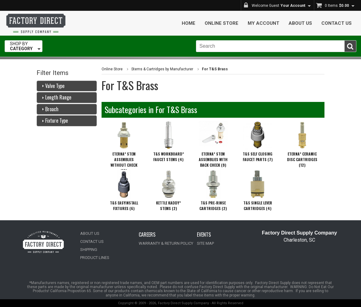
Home (188, 23)
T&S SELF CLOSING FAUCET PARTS (258, 156)
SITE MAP (205, 243)
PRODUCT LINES (94, 257)
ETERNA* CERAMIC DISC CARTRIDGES (302, 159)
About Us (300, 23)
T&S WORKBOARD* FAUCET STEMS (168, 156)
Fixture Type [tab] (54, 120)
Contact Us (336, 23)
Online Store (221, 23)
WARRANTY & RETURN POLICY (166, 243)
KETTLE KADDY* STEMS (168, 205)
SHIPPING (88, 249)
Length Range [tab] (55, 97)
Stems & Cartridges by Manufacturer (162, 69)
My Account (263, 23)
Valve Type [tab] (52, 86)
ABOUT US (89, 233)
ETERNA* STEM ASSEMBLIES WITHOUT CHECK (124, 162)
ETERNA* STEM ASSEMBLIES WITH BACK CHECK (213, 159)
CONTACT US (92, 241)
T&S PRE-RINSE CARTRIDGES (213, 205)
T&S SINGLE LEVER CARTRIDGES (257, 205)
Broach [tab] (49, 109)
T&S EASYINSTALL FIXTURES (124, 205)
